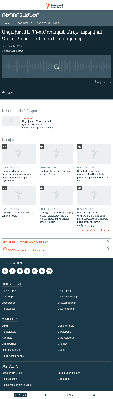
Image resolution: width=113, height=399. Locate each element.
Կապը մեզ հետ (9, 378)
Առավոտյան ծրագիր (68, 296)
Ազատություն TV (10, 290)
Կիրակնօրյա (8, 308)
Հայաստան (28, 118)
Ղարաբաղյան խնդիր (13, 355)
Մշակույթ (62, 343)
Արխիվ (9, 23)
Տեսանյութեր (8, 296)
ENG (70, 394)
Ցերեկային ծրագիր (67, 302)
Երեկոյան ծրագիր (67, 308)
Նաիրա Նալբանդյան (12, 50)
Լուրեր (5, 325)
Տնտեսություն (9, 343)
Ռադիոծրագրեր (66, 290)
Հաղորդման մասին (48, 23)
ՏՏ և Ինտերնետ (66, 337)
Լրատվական (8, 302)
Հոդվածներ (25, 23)
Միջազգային (64, 331)
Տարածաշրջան (66, 325)
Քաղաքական (9, 331)
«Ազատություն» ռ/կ (12, 372)
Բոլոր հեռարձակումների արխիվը (95, 230)
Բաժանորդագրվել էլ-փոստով (17, 384)
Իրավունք (7, 337)
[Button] (7, 93)
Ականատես (64, 378)
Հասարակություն (11, 349)
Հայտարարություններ (69, 372)
